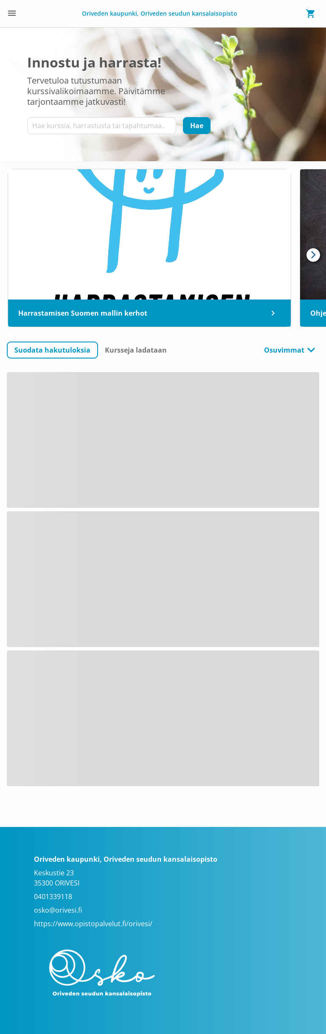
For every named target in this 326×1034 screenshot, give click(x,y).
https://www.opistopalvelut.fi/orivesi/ (93, 923)
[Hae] (197, 125)
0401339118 (53, 896)
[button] (52, 350)
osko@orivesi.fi (58, 910)
